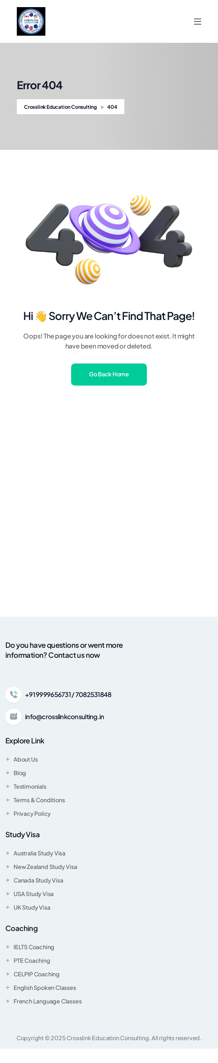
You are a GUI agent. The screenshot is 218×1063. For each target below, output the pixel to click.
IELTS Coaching (29, 946)
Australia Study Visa (35, 853)
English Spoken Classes (40, 987)
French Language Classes (43, 1001)
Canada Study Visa (34, 880)
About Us (21, 759)
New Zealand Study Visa (41, 866)
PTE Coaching (27, 960)
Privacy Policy (28, 813)
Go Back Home (109, 374)
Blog (15, 772)
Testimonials (25, 786)
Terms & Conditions (35, 799)
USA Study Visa (29, 893)
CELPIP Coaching (32, 973)
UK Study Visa (27, 907)
